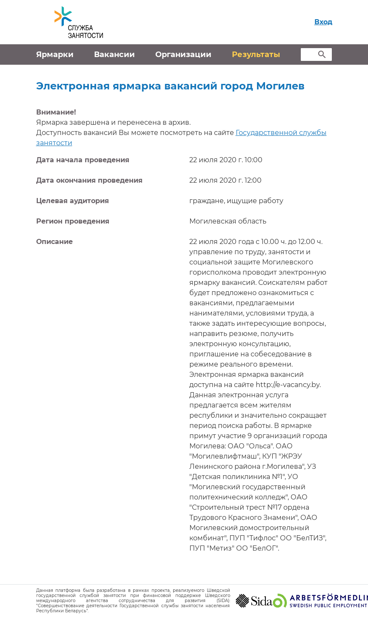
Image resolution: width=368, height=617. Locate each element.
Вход (323, 22)
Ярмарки (55, 54)
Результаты (256, 54)
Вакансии (114, 54)
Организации (183, 54)
